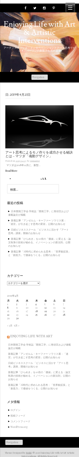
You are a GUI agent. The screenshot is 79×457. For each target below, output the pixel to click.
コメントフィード (20, 421)
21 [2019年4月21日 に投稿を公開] (64, 311)
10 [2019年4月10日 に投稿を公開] (27, 307)
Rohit (29, 452)
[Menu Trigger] (70, 7)
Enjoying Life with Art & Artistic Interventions (39, 32)
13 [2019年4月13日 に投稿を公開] (54, 307)
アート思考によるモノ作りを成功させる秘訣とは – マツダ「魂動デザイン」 (39, 154)
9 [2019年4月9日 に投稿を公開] (17, 307)
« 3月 (9, 325)
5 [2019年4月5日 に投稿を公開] (44, 304)
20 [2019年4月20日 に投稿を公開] (54, 311)
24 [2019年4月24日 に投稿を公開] (27, 314)
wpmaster (35, 160)
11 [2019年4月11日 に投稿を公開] (36, 307)
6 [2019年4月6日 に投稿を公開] (54, 304)
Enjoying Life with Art (31, 336)
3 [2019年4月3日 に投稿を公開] (26, 304)
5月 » (16, 325)
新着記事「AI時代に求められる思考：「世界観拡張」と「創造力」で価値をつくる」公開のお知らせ (39, 253)
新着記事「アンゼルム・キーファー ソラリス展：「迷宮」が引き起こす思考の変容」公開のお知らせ (37, 222)
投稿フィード (17, 415)
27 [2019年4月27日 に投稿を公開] (54, 314)
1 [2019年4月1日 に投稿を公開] (7, 304)
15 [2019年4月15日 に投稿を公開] (8, 311)
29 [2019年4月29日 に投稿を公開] (8, 318)
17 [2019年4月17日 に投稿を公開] (27, 311)
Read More (11, 170)
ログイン (15, 410)
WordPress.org (19, 427)
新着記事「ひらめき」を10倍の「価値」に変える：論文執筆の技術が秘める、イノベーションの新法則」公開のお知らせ (39, 242)
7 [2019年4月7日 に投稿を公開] (63, 304)
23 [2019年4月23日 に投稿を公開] (17, 314)
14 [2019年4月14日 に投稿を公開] (64, 307)
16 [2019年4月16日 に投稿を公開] (17, 311)
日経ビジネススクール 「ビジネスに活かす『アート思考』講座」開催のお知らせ (38, 231)
